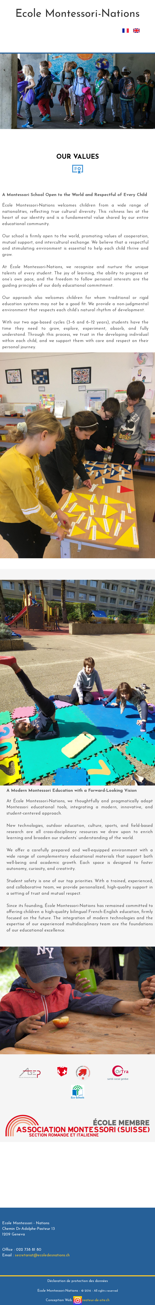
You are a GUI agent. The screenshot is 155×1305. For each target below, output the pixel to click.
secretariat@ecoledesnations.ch (42, 1255)
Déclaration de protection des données (77, 1281)
